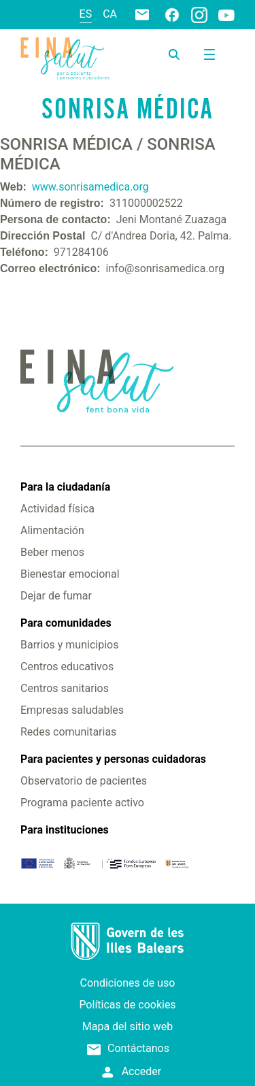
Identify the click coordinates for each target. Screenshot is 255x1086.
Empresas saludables (72, 710)
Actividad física (57, 508)
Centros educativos (67, 666)
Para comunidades (66, 622)
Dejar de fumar (56, 595)
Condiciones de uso (127, 982)
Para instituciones (64, 829)
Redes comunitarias (68, 731)
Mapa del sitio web (127, 1026)
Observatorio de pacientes (83, 780)
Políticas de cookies (127, 1004)
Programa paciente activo (82, 802)
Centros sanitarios (64, 688)
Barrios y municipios (69, 644)
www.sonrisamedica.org (90, 186)
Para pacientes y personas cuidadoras (113, 759)
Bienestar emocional (70, 573)
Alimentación (52, 530)
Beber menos (52, 552)
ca (110, 13)
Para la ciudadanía (65, 486)
